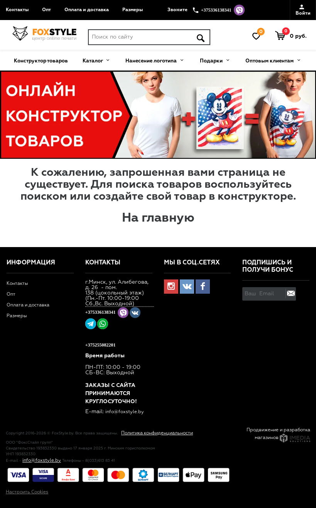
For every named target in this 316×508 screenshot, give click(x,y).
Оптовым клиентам (272, 60)
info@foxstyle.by (124, 412)
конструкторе (255, 196)
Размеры (132, 10)
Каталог (96, 60)
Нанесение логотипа (154, 60)
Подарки (214, 60)
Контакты (17, 10)
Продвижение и (265, 430)
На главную (158, 218)
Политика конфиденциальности (157, 433)
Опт (46, 10)
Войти (303, 10)
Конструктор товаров (41, 61)
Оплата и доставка (86, 10)
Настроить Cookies (27, 492)
